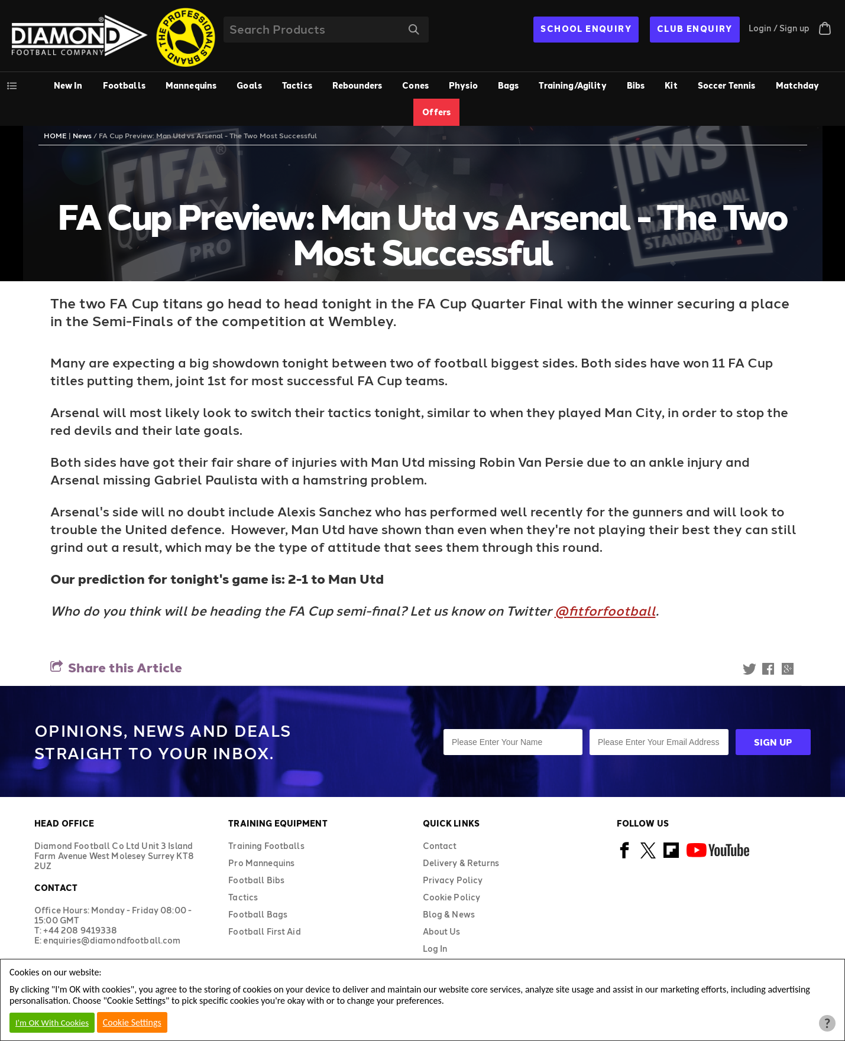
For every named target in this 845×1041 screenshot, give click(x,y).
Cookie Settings (132, 1022)
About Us (442, 931)
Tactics (297, 85)
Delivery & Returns (461, 863)
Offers (436, 112)
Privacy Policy (453, 880)
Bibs (636, 85)
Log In (435, 949)
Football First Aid (264, 931)
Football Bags (257, 914)
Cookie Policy (452, 897)
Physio (463, 85)
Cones (415, 85)
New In (68, 85)
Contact (440, 846)
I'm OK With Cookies (52, 1022)
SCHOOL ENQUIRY (586, 29)
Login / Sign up (779, 28)
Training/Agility (572, 85)
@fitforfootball (605, 610)
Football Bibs (256, 880)
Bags (508, 85)
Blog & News (449, 914)
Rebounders (357, 85)
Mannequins (191, 85)
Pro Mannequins (261, 863)
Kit (671, 85)
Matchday (798, 85)
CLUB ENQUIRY (695, 29)
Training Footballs (266, 846)
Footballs (124, 85)
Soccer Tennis (727, 85)
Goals (249, 85)
